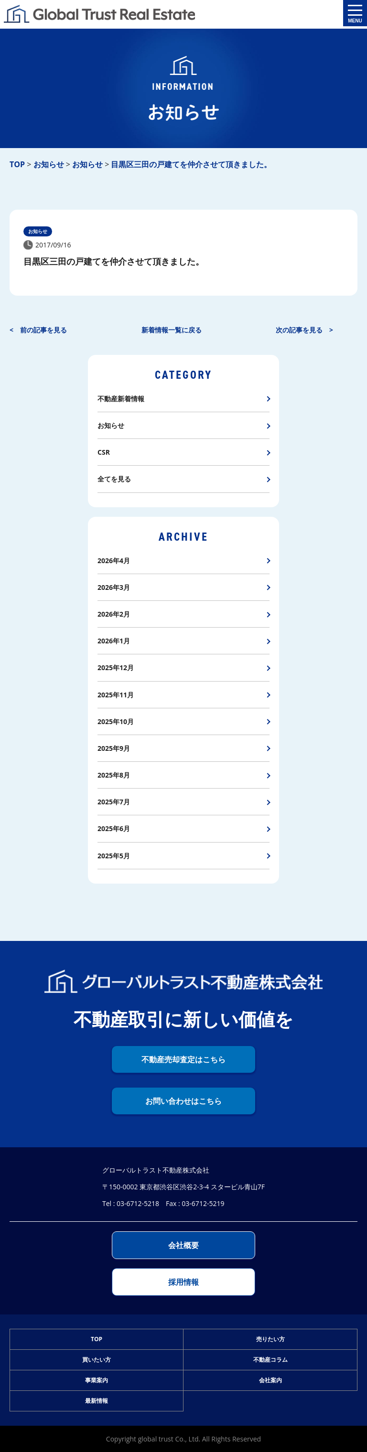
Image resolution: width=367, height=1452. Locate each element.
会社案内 (270, 1380)
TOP (96, 1339)
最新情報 (96, 1401)
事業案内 (96, 1380)
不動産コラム (270, 1360)
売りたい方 (270, 1339)
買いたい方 (96, 1360)
